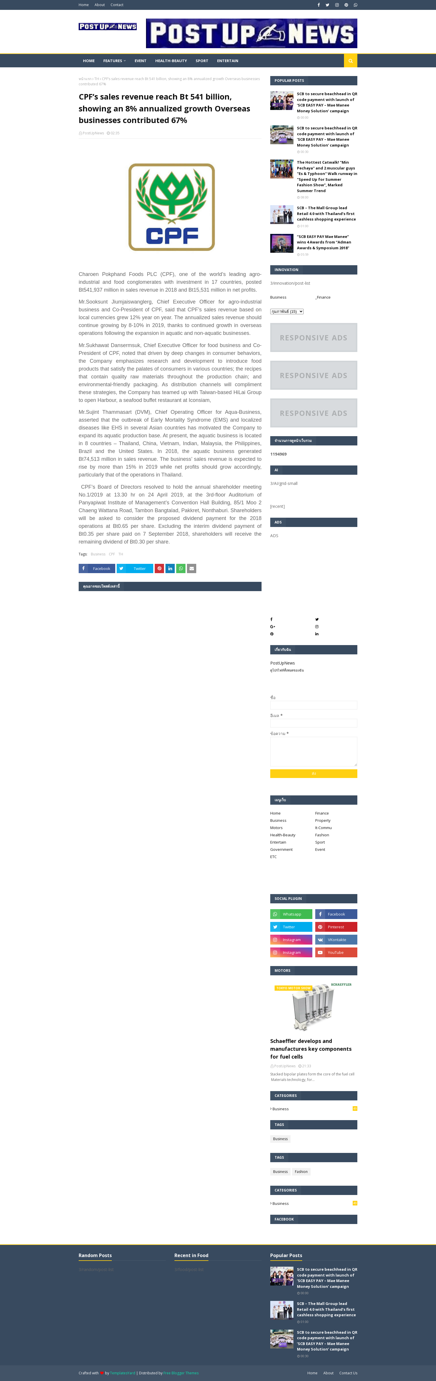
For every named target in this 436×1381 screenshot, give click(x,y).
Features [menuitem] (112, 60)
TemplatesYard (122, 1373)
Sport (320, 842)
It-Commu (323, 827)
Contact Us (348, 1373)
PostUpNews (93, 133)
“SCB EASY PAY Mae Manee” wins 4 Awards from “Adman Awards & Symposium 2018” (324, 242)
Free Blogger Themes (181, 1373)
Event (320, 849)
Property (323, 820)
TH (96, 78)
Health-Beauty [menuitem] (171, 60)
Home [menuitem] (89, 60)
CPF (112, 554)
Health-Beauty (283, 834)
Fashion (322, 834)
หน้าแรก (85, 78)
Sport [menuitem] (202, 60)
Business (98, 554)
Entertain (278, 842)
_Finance (323, 297)
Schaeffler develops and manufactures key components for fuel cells (311, 1048)
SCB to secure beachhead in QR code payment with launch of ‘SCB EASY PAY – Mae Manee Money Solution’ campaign (327, 102)
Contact (117, 4)
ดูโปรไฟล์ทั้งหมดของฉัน (287, 670)
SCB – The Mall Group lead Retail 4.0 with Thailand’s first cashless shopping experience (326, 213)
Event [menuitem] (141, 60)
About (100, 4)
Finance (322, 813)
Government (281, 849)
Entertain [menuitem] (227, 60)
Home (84, 4)
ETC (273, 856)
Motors (276, 827)
